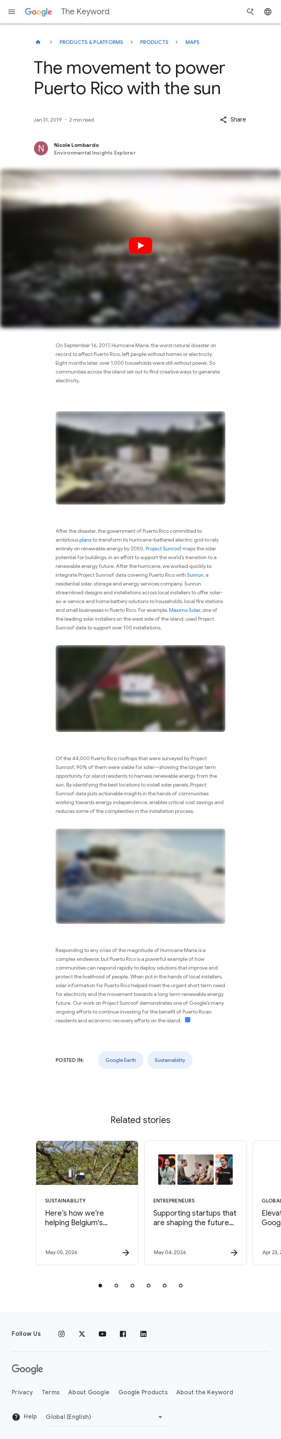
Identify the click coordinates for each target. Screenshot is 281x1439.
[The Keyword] (38, 42)
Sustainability (170, 1060)
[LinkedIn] (143, 1334)
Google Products (143, 1392)
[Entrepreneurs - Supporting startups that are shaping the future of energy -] (194, 1203)
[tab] (100, 1286)
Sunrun (195, 575)
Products (154, 42)
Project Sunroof (163, 548)
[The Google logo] (27, 1369)
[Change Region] (105, 1417)
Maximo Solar (184, 610)
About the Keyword (204, 1392)
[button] (232, 120)
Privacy (22, 1392)
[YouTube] (102, 1334)
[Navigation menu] (11, 11)
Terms (51, 1392)
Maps (193, 42)
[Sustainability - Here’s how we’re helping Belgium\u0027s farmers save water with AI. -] (85, 1203)
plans (85, 539)
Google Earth (120, 1060)
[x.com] (82, 1334)
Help (24, 1417)
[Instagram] (61, 1334)
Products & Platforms (91, 42)
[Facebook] (123, 1334)
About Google (88, 1392)
